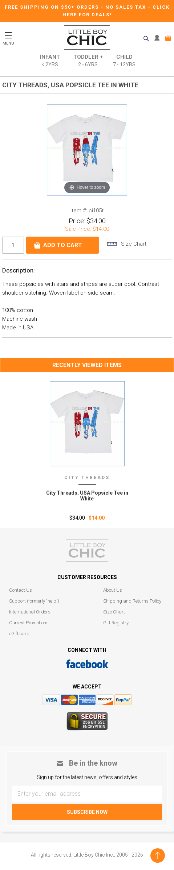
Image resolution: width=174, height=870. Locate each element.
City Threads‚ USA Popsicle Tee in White (87, 495)
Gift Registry (116, 622)
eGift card (19, 633)
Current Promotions (29, 622)
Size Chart (114, 612)
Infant (50, 61)
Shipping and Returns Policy (132, 601)
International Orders (29, 612)
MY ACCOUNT (158, 38)
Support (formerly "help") (34, 601)
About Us (112, 590)
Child (124, 61)
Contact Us (20, 590)
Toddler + (88, 61)
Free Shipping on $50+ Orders (53, 7)
